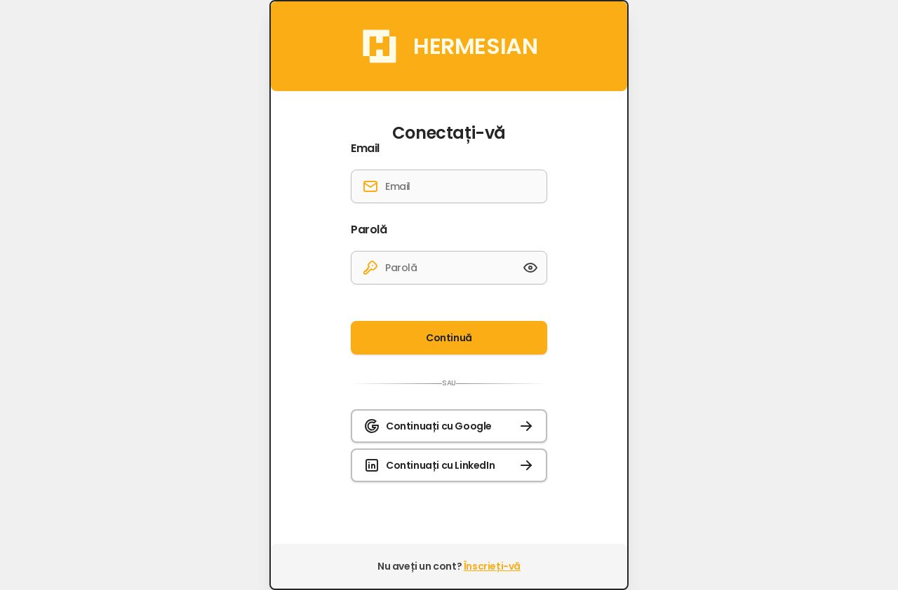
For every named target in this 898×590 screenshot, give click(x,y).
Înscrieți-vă (492, 566)
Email (365, 148)
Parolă (369, 229)
